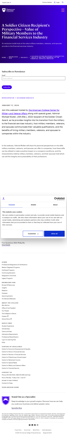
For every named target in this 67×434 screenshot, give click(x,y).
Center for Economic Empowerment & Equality (16, 349)
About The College (10, 303)
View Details (6, 245)
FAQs (3, 342)
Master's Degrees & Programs (11, 267)
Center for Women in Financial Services (14, 354)
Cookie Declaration (46, 430)
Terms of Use (27, 430)
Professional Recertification (10, 337)
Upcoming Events (7, 296)
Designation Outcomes (9, 275)
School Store (6, 319)
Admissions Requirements (10, 334)
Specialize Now (17, 408)
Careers (4, 316)
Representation (8, 97)
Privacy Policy (18, 430)
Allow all (54, 233)
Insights (24, 57)
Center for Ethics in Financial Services (13, 351)
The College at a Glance (9, 313)
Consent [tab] (12, 205)
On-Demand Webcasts (25, 97)
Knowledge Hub (13, 57)
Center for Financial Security (10, 368)
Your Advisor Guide (10, 387)
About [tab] (55, 205)
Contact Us (7, 372)
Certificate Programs (8, 270)
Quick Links (5, 2)
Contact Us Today (7, 383)
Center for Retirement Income (11, 360)
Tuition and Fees (7, 331)
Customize (33, 233)
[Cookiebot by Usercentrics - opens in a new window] (56, 198)
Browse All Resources (8, 285)
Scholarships (6, 328)
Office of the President (9, 308)
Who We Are (5, 305)
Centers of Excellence (12, 346)
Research (4, 290)
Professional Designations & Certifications (14, 264)
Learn (4, 262)
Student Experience (8, 326)
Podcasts (4, 293)
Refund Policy (36, 430)
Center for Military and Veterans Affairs (13, 365)
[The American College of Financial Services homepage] (8, 10)
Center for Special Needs (9, 362)
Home (4, 57)
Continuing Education (8, 273)
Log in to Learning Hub (9, 339)
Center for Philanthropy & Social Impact (14, 357)
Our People (5, 310)
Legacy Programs (7, 278)
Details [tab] (33, 205)
